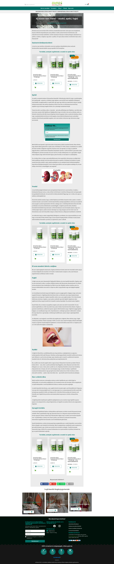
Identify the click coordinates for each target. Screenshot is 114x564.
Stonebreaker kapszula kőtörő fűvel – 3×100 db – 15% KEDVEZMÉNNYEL (74, 76)
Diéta (78, 502)
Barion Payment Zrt (73, 536)
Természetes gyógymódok (60, 23)
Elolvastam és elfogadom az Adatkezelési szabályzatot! (35, 537)
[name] (35, 531)
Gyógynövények (26, 502)
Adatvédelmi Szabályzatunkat (50, 136)
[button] (54, 8)
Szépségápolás (50, 502)
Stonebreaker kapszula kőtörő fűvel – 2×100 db (56, 76)
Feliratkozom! (57, 139)
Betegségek (50, 23)
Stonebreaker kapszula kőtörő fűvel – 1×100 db (39, 76)
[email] (57, 132)
